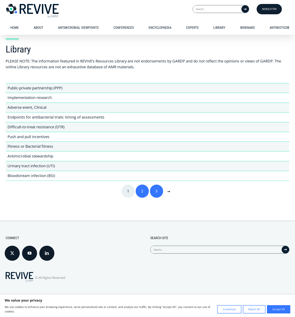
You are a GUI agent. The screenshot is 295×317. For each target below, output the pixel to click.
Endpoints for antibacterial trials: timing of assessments (56, 117)
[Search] (245, 9)
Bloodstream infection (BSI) (31, 175)
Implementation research (30, 97)
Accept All (278, 309)
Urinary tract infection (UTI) (31, 165)
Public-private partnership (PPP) (35, 87)
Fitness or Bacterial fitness (30, 146)
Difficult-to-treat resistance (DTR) (36, 126)
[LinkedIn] (46, 253)
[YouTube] (29, 253)
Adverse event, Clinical (27, 107)
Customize (229, 309)
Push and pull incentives (28, 136)
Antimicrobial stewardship (30, 156)
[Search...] (217, 9)
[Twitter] (12, 253)
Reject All (254, 309)
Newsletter (269, 9)
